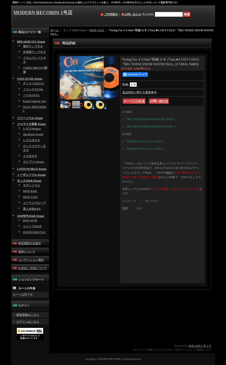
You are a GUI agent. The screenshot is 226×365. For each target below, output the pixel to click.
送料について (26, 251)
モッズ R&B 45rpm (29, 180)
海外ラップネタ (33, 46)
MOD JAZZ (30, 197)
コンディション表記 (31, 260)
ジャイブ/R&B (32, 226)
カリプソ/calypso (33, 161)
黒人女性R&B (32, 209)
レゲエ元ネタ (31, 140)
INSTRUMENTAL (34, 232)
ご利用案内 (111, 14)
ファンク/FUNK (33, 89)
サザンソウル (31, 185)
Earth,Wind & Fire (34, 101)
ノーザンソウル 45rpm (31, 174)
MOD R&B (30, 191)
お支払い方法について (32, 268)
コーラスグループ (34, 203)
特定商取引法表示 (29, 243)
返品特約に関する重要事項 (139, 92)
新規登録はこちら (27, 315)
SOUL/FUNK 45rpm (29, 78)
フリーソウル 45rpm (30, 118)
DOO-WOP (30, 220)
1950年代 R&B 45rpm (30, 216)
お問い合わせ (132, 14)
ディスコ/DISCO (33, 83)
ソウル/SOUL (31, 95)
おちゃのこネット (200, 345)
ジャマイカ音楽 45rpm (31, 124)
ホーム (54, 30)
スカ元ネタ (30, 156)
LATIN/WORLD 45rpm (31, 169)
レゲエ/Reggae (32, 128)
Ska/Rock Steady (33, 134)
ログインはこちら (27, 321)
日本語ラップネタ (34, 52)
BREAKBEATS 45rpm (31, 41)
